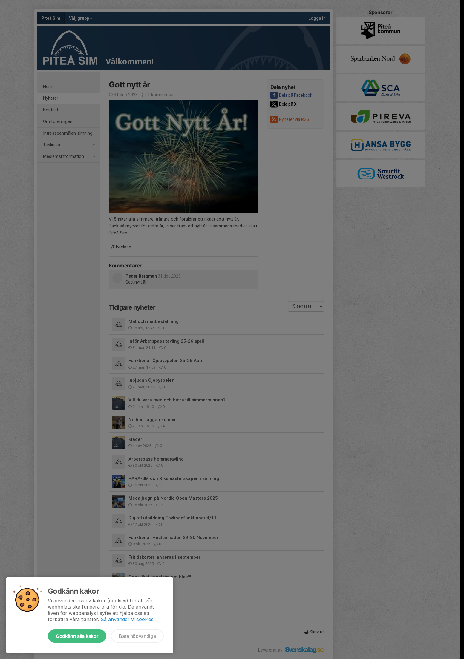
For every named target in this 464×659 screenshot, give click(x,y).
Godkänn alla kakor (77, 636)
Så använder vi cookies (127, 619)
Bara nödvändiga (137, 636)
